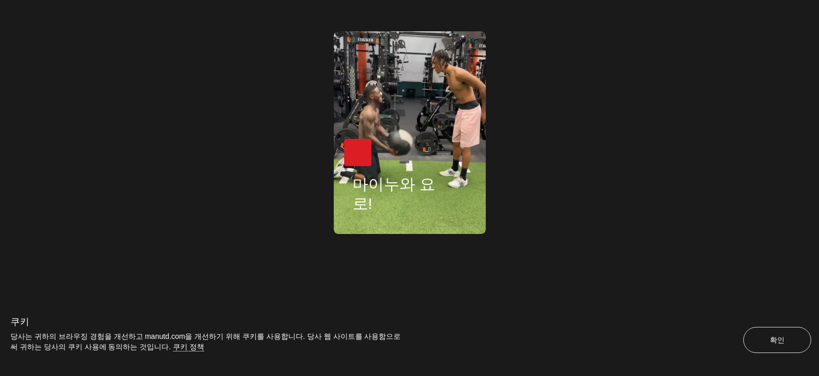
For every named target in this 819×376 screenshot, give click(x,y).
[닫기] (812, 6)
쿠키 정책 (188, 347)
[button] (357, 152)
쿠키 (19, 321)
